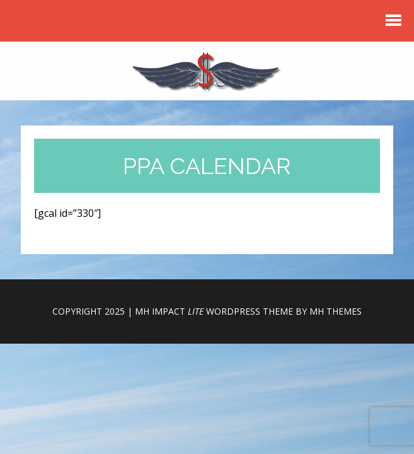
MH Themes (335, 311)
